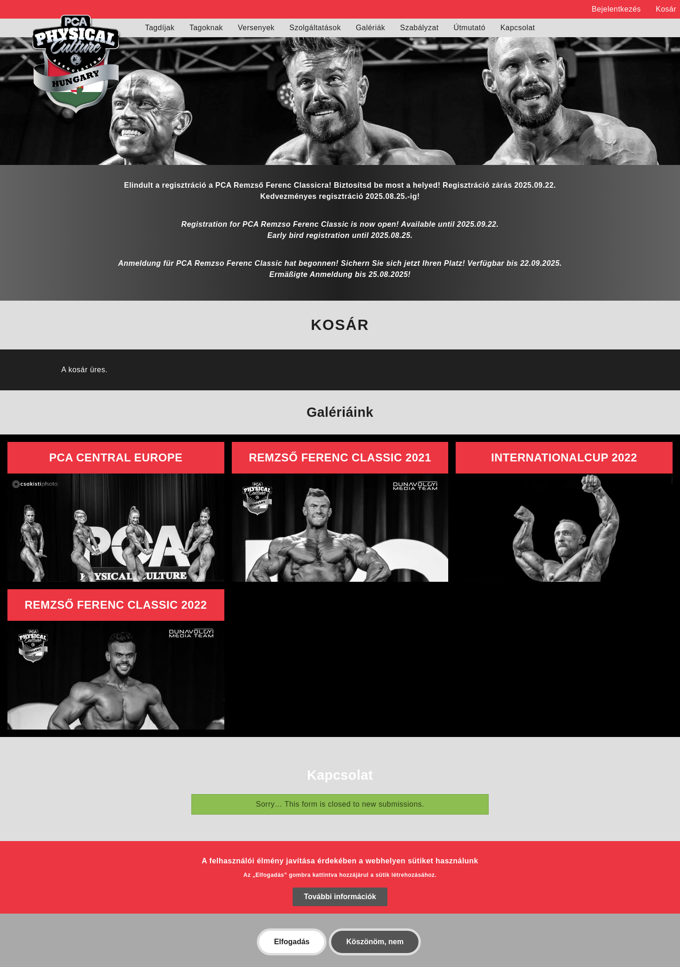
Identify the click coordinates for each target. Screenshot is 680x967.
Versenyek (256, 28)
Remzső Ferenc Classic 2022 (116, 605)
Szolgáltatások (315, 28)
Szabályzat (419, 28)
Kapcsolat (517, 28)
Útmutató (469, 28)
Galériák (370, 28)
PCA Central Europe (116, 457)
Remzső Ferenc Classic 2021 (340, 457)
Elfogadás (291, 952)
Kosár (666, 9)
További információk (340, 907)
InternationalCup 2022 (564, 457)
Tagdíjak (159, 28)
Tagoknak (206, 28)
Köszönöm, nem (375, 952)
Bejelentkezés (616, 9)
